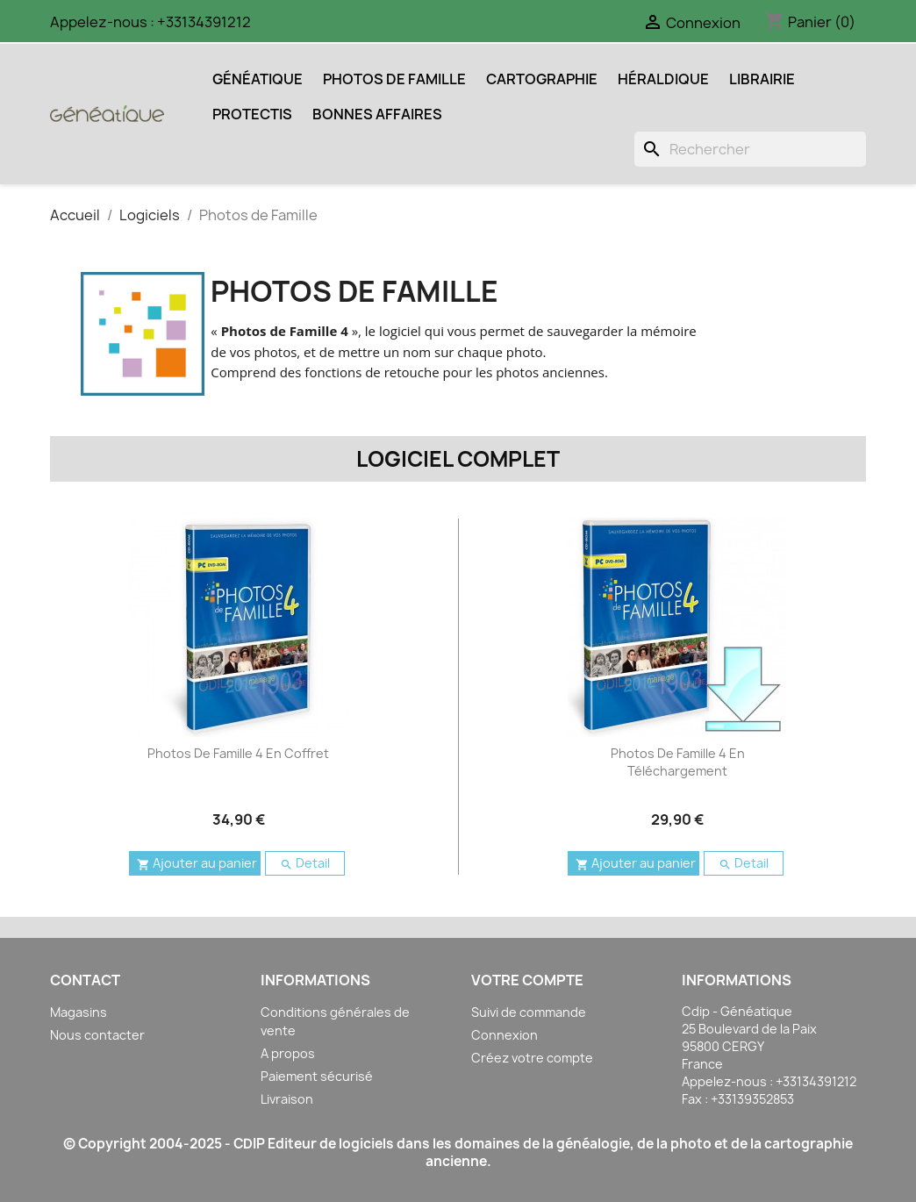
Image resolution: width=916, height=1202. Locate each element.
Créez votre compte (532, 1057)
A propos (288, 1053)
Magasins (78, 1012)
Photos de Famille (394, 79)
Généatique (257, 79)
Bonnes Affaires (377, 114)
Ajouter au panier (197, 863)
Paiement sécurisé (317, 1076)
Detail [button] (305, 863)
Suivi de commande (528, 1012)
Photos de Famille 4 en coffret (238, 753)
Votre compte (527, 980)
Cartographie (542, 79)
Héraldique (663, 79)
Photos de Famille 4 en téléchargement (678, 762)
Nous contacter (97, 1035)
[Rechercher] (750, 149)
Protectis (252, 114)
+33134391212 (204, 22)
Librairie (762, 79)
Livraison (287, 1099)
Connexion (504, 1035)
